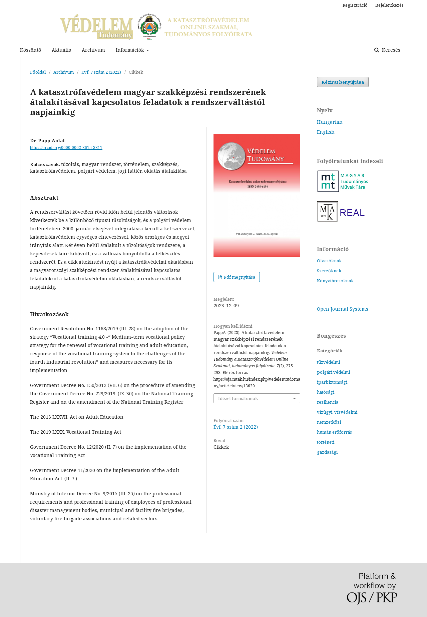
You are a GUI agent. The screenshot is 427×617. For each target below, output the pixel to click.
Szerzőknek (329, 271)
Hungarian (330, 122)
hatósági (325, 392)
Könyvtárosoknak (335, 281)
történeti (325, 442)
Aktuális (61, 50)
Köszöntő (30, 50)
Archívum (93, 50)
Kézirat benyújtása (343, 82)
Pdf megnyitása (239, 277)
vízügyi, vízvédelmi (337, 412)
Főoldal (38, 72)
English (326, 132)
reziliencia (327, 402)
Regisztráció (355, 5)
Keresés (390, 50)
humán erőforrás (334, 432)
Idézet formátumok (238, 398)
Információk (130, 50)
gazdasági (327, 452)
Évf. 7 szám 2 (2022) (101, 72)
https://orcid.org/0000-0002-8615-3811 (66, 147)
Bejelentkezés (389, 5)
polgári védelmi (333, 372)
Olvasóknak (329, 261)
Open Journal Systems (342, 309)
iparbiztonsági (332, 382)
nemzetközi (329, 422)
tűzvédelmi (328, 362)
